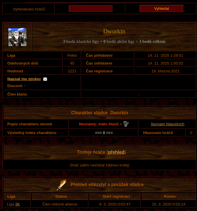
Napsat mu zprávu (24, 79)
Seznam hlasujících (168, 124)
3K (17, 204)
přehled (116, 152)
